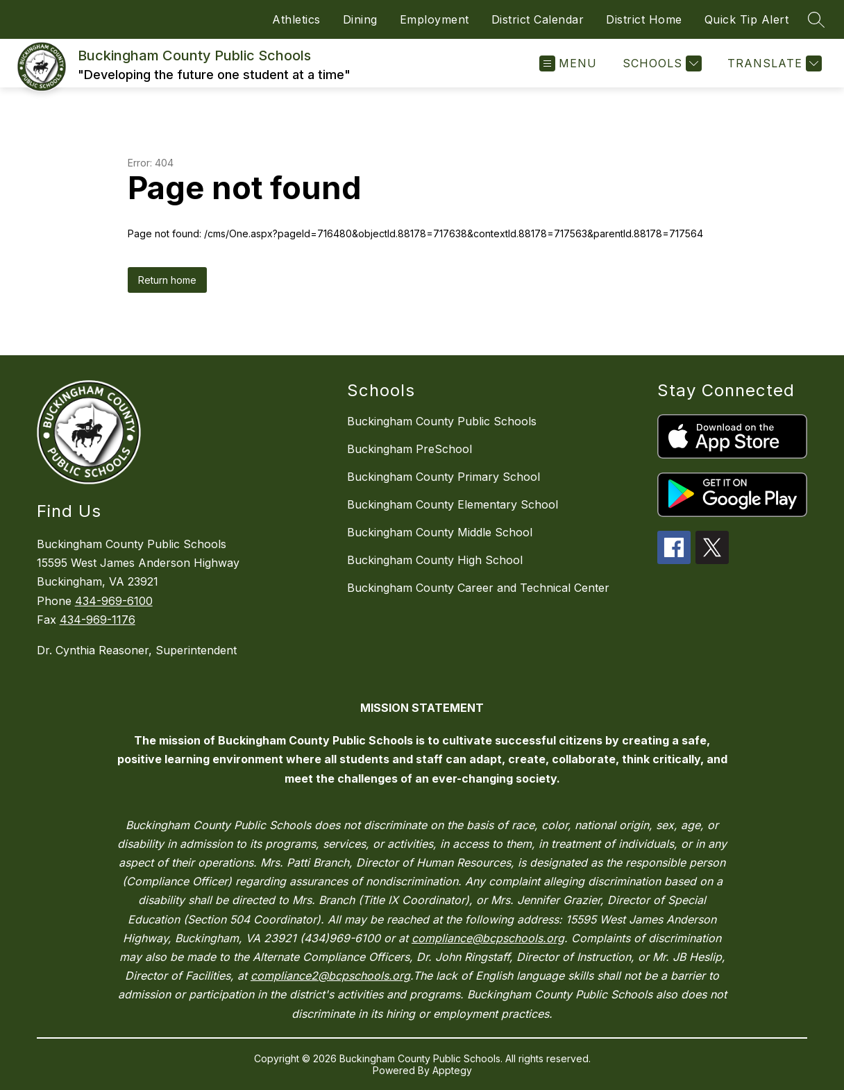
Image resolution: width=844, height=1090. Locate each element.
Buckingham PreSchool (409, 449)
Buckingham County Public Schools (442, 421)
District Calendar (537, 19)
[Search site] (816, 19)
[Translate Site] (773, 63)
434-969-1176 (97, 620)
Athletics (296, 19)
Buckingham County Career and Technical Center (478, 588)
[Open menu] (568, 63)
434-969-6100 (114, 601)
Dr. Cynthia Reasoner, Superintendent (137, 650)
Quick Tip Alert (746, 19)
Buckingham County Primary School (443, 477)
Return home (167, 280)
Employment (434, 19)
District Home (644, 19)
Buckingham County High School (435, 560)
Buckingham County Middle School (439, 532)
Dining (360, 19)
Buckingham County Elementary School (452, 504)
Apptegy (452, 1070)
